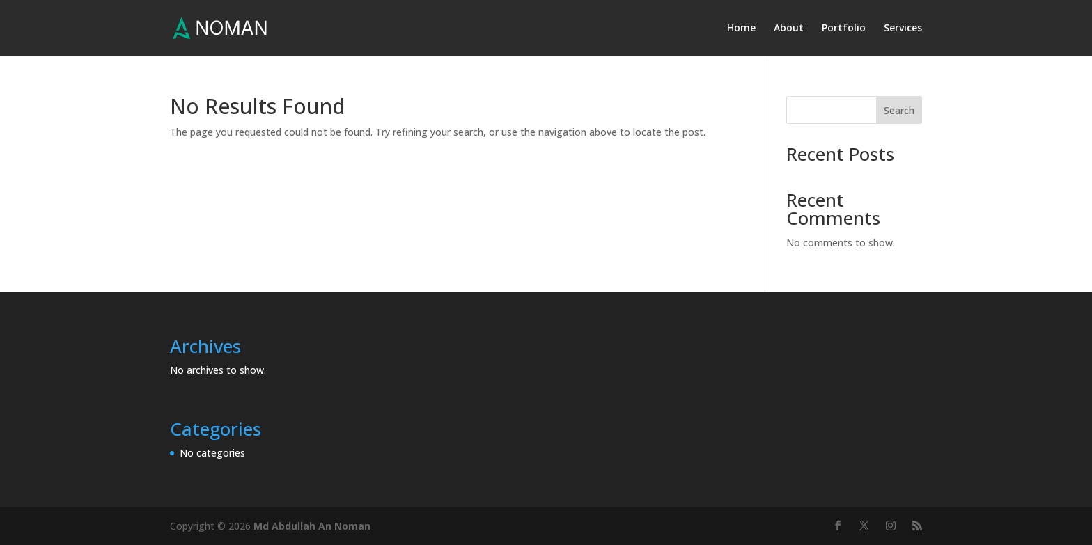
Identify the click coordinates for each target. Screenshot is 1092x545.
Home (741, 28)
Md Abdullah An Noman (312, 525)
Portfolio (844, 28)
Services (903, 28)
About (789, 28)
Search (899, 110)
